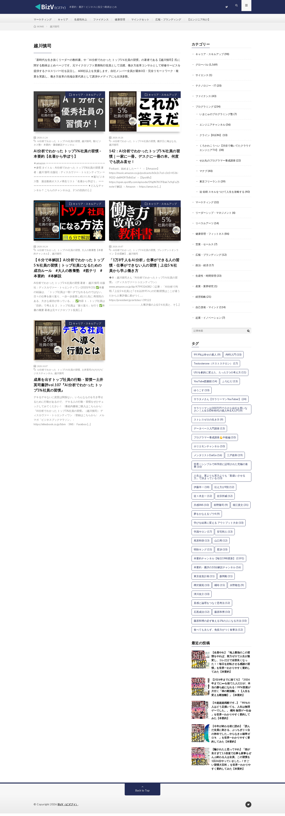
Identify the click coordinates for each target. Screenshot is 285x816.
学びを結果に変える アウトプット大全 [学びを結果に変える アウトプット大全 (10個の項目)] (218, 525)
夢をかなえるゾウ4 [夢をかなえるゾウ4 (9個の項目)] (207, 516)
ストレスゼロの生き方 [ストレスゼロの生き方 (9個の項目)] (208, 422)
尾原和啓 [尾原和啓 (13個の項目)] (201, 543)
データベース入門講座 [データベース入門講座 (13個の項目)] (209, 431)
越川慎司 (86, 144)
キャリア (64, 19)
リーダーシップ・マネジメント (215, 217)
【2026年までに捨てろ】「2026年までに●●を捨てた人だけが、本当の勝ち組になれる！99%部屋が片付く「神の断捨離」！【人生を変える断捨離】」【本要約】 (231, 690)
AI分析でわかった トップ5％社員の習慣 (58, 144)
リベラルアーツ (205, 227)
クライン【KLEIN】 (212, 137)
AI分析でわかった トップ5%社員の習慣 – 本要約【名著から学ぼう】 (67, 157)
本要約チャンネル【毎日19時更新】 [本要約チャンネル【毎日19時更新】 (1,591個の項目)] (219, 560)
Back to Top (142, 793)
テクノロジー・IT (207, 88)
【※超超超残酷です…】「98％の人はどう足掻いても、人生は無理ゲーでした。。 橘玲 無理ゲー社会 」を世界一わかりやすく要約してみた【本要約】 (231, 713)
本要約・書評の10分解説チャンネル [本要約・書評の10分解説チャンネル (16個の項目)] (217, 569)
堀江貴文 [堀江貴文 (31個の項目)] (240, 507)
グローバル (202, 68)
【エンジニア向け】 (208, 19)
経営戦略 (201, 299)
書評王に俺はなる (166, 144)
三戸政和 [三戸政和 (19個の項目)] (235, 457)
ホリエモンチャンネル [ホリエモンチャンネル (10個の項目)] (209, 448)
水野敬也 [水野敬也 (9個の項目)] (237, 587)
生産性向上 (83, 19)
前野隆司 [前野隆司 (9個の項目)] (221, 507)
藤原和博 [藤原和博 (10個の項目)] (222, 614)
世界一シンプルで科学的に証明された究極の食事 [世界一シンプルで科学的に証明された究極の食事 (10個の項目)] (221, 468)
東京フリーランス (211, 182)
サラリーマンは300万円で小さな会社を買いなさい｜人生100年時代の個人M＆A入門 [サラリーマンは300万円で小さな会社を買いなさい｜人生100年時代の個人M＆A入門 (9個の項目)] (220, 412)
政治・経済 (202, 269)
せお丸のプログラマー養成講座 (219, 161)
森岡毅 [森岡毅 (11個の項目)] (226, 578)
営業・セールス (205, 248)
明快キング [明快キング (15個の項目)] (203, 552)
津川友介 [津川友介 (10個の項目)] (201, 596)
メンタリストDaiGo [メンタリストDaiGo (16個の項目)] (208, 457)
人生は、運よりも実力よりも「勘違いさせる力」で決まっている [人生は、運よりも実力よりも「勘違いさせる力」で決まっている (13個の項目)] (219, 479)
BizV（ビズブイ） (69, 807)
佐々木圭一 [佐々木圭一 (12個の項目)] (203, 498)
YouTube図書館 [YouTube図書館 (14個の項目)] (205, 383)
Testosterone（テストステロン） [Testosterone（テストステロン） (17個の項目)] (216, 366)
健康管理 (124, 19)
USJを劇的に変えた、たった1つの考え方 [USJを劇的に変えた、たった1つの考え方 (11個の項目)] (220, 375)
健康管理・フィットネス (211, 238)
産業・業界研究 (205, 289)
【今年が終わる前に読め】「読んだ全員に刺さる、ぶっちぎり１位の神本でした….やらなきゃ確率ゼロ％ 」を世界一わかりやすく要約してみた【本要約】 (230, 736)
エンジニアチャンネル (213, 126)
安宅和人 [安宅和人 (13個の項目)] (225, 534)
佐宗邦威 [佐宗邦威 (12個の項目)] (225, 498)
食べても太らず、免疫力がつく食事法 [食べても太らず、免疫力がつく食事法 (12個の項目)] (218, 632)
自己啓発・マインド (208, 310)
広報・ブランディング (176, 19)
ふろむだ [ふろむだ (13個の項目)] (230, 383)
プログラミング (205, 109)
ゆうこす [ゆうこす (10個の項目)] (201, 392)
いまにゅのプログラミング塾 (218, 116)
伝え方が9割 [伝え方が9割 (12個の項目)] (224, 489)
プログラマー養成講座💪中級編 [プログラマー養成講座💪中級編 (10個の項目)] (215, 439)
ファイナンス (104, 19)
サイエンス (202, 78)
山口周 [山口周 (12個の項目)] (220, 543)
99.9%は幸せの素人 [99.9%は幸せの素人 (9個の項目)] (207, 357)
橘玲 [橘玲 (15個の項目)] (219, 587)
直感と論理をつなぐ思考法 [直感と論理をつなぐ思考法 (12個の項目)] (212, 605)
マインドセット (146, 19)
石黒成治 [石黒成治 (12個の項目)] (201, 614)
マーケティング (43, 19)
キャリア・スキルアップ (87, 98)
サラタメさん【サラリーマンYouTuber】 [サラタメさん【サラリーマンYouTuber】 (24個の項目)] (220, 401)
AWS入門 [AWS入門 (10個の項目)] (233, 357)
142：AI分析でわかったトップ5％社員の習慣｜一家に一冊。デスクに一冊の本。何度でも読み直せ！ (144, 159)
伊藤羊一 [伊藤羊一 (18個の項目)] (201, 489)
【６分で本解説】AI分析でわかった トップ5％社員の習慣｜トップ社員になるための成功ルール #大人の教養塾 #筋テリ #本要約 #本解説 (69, 271)
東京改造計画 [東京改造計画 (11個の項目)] (204, 578)
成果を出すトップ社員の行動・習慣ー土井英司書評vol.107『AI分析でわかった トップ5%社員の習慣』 (68, 388)
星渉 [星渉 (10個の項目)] (222, 552)
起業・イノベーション (209, 320)
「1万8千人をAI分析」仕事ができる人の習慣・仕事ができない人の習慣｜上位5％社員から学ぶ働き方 (144, 268)
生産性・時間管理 (207, 279)
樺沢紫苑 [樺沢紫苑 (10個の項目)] (201, 587)
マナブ (204, 172)
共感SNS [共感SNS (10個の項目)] (201, 507)
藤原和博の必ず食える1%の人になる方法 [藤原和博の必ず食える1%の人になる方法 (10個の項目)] (220, 623)
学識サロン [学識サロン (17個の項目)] (203, 534)
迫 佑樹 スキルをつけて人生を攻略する (224, 192)
